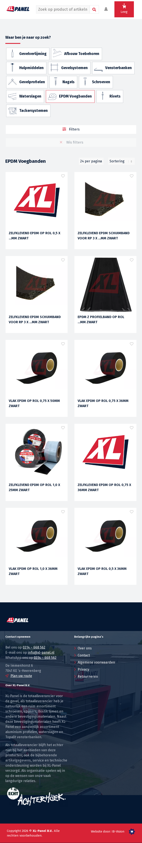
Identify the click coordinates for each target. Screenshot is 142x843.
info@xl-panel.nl (41, 652)
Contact (84, 655)
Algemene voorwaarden (96, 662)
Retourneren (88, 676)
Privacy (83, 669)
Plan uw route (21, 676)
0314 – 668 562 (34, 647)
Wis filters (71, 142)
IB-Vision (118, 831)
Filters (71, 129)
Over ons (85, 648)
